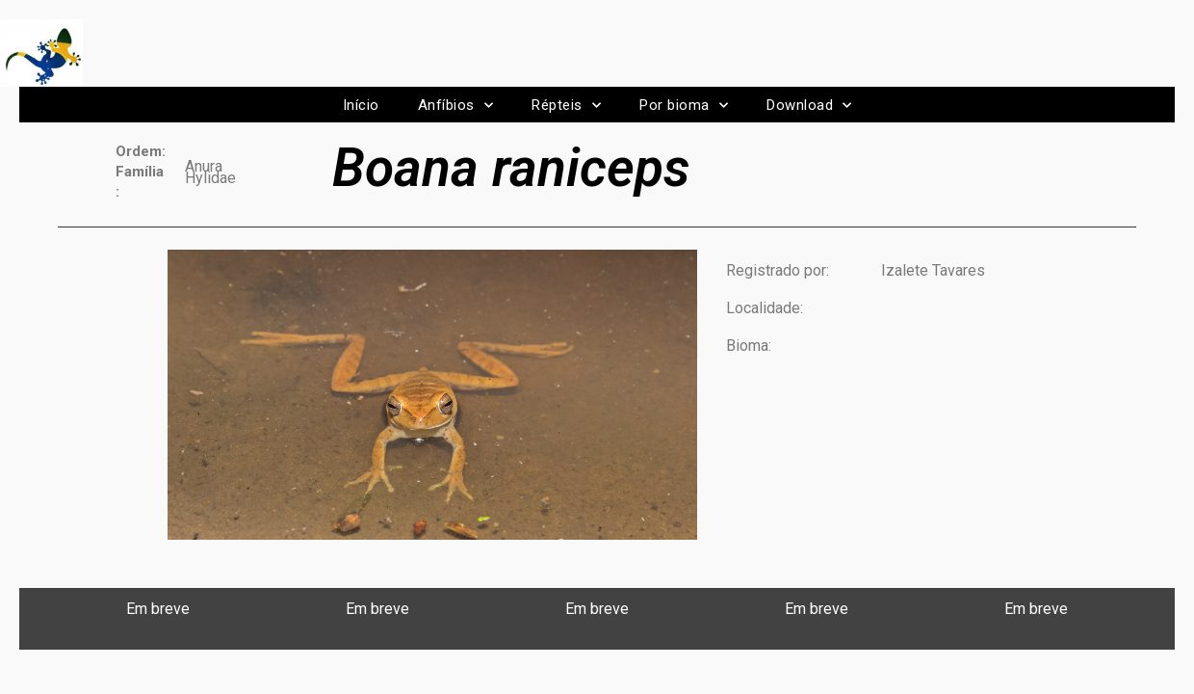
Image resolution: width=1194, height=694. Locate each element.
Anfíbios (456, 105)
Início (361, 105)
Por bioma (683, 105)
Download (809, 105)
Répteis (566, 105)
